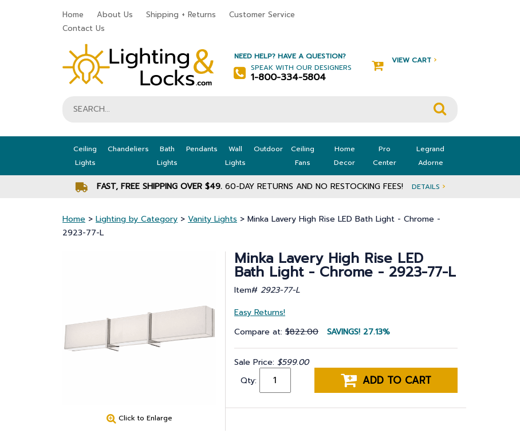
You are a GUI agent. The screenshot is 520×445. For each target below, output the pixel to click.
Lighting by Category (137, 219)
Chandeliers (128, 149)
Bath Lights (167, 156)
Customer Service (262, 14)
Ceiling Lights (85, 156)
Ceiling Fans (302, 156)
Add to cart (386, 380)
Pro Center (384, 156)
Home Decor (344, 156)
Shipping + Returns (181, 14)
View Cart (404, 60)
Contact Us (83, 28)
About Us (115, 14)
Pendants (202, 149)
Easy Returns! (259, 312)
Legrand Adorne (430, 156)
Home (73, 14)
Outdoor (268, 149)
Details (428, 186)
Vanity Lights (212, 219)
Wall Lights (235, 156)
